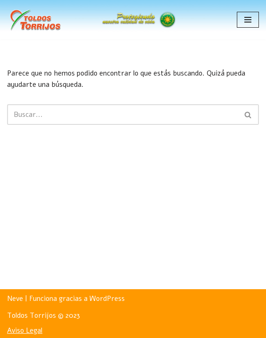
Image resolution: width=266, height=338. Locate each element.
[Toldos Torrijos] (35, 20)
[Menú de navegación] (248, 20)
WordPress (107, 298)
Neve (15, 298)
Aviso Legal (24, 330)
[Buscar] (122, 114)
